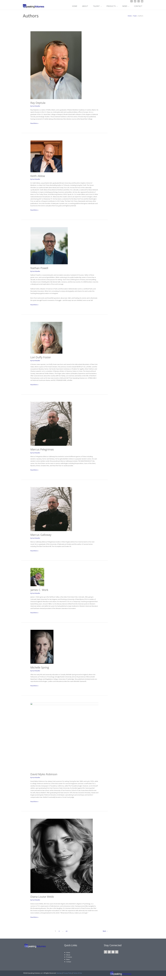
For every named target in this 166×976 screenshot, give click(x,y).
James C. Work (39, 589)
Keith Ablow (38, 176)
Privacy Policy (67, 972)
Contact (68, 961)
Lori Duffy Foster (41, 357)
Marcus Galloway (41, 534)
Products (69, 956)
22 (66, 931)
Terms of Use (77, 972)
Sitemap (59, 972)
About (68, 954)
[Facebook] (131, 1)
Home (68, 952)
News (68, 959)
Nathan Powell (39, 268)
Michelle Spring (40, 667)
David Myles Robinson (44, 774)
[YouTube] (142, 1)
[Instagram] (138, 1)
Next (105, 931)
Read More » (34, 123)
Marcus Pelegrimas (42, 449)
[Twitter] (135, 1)
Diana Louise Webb (42, 896)
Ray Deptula (38, 103)
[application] (100, 6)
